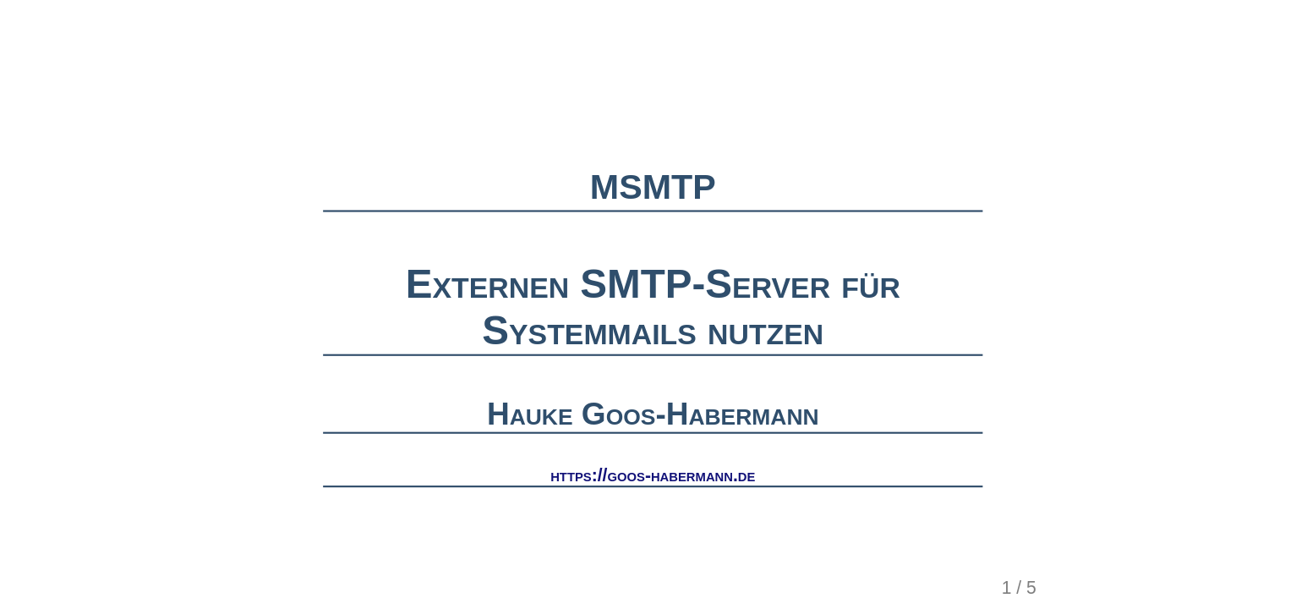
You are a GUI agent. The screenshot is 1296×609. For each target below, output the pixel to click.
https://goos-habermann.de (652, 475)
